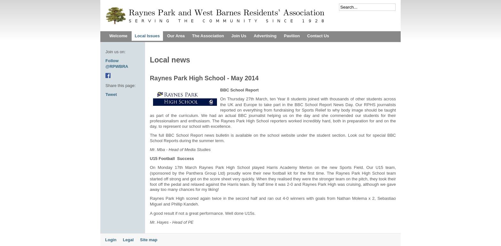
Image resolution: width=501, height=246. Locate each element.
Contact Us (318, 35)
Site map (148, 239)
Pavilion (292, 35)
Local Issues (147, 35)
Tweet (111, 94)
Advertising (265, 35)
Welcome (118, 35)
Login (110, 239)
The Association (208, 35)
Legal (128, 239)
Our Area (176, 35)
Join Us (238, 35)
